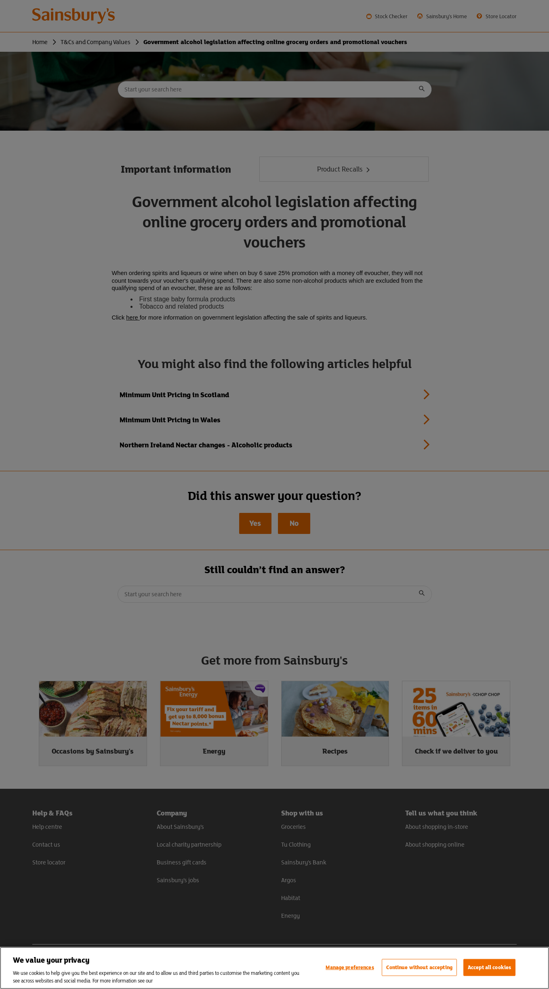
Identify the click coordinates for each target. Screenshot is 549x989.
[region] (274, 968)
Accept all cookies (489, 967)
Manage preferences (350, 967)
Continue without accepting (419, 967)
